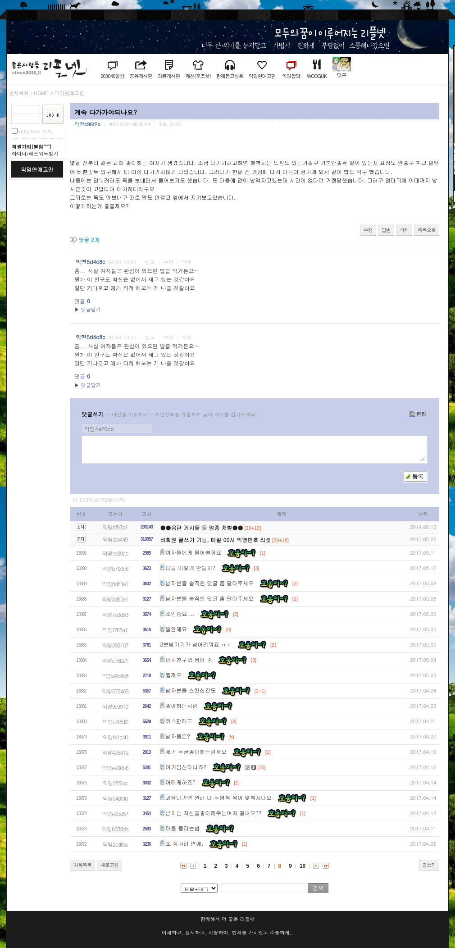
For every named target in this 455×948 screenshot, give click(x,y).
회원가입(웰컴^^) (31, 146)
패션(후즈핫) (197, 76)
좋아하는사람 (181, 705)
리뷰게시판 (168, 76)
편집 (418, 413)
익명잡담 (291, 76)
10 (302, 866)
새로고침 (109, 864)
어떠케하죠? (180, 782)
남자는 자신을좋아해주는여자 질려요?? (213, 812)
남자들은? (177, 736)
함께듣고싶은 (229, 76)
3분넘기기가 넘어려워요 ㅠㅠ (196, 644)
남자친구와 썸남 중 (188, 659)
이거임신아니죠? (185, 766)
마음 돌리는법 (182, 828)
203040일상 (112, 76)
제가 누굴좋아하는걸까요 (196, 751)
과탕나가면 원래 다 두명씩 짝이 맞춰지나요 (218, 797)
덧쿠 (341, 75)
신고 (150, 262)
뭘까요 (173, 675)
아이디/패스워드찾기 (35, 153)
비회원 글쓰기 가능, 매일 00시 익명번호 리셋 (215, 539)
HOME (41, 93)
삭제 (404, 230)
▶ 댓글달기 (87, 309)
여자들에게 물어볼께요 (193, 552)
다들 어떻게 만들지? (190, 567)
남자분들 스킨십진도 (190, 690)
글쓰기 (429, 864)
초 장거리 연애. (184, 843)
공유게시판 (140, 76)
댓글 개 (89, 239)
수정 (368, 230)
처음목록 (82, 864)
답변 (386, 230)
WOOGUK (317, 76)
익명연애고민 (262, 76)
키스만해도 (178, 721)
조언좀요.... (179, 613)
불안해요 (176, 629)
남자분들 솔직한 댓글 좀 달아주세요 (209, 583)
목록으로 (427, 230)
